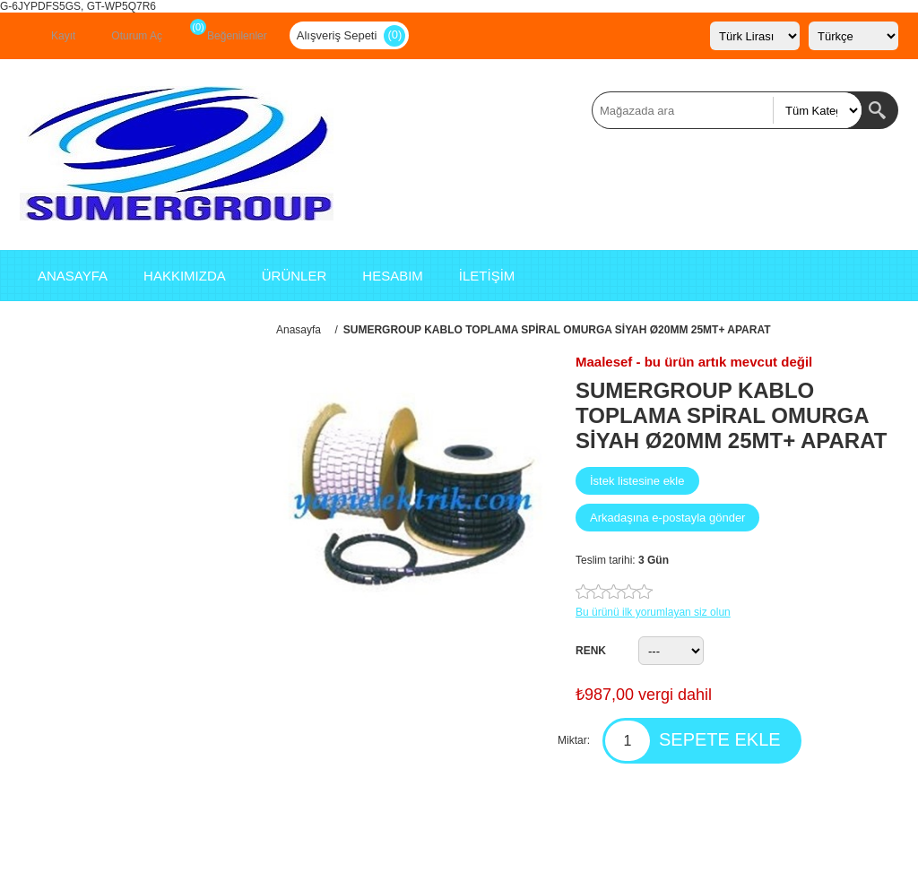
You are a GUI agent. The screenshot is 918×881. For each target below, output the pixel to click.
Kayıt (63, 36)
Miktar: (574, 740)
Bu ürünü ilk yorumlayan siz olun (653, 612)
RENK (591, 650)
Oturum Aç (136, 36)
